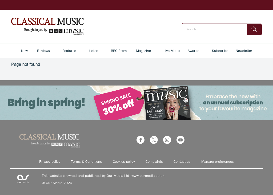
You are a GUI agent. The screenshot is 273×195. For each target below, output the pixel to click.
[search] (254, 29)
